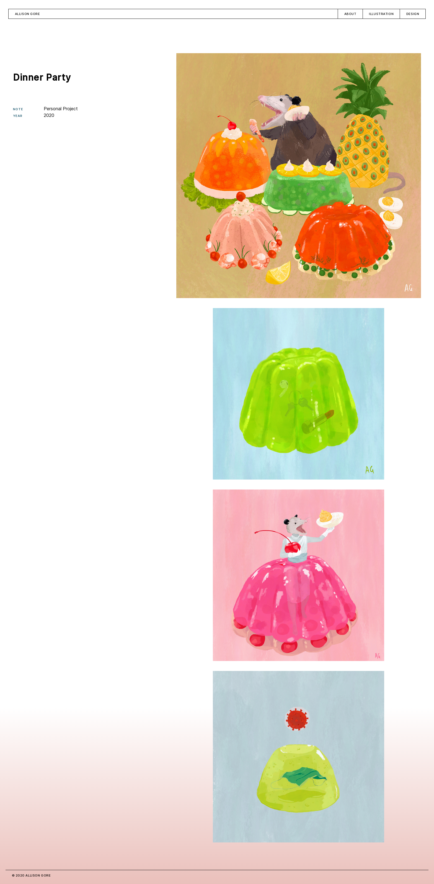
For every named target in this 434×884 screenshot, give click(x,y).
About (350, 14)
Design (412, 14)
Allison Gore (27, 14)
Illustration (381, 14)
